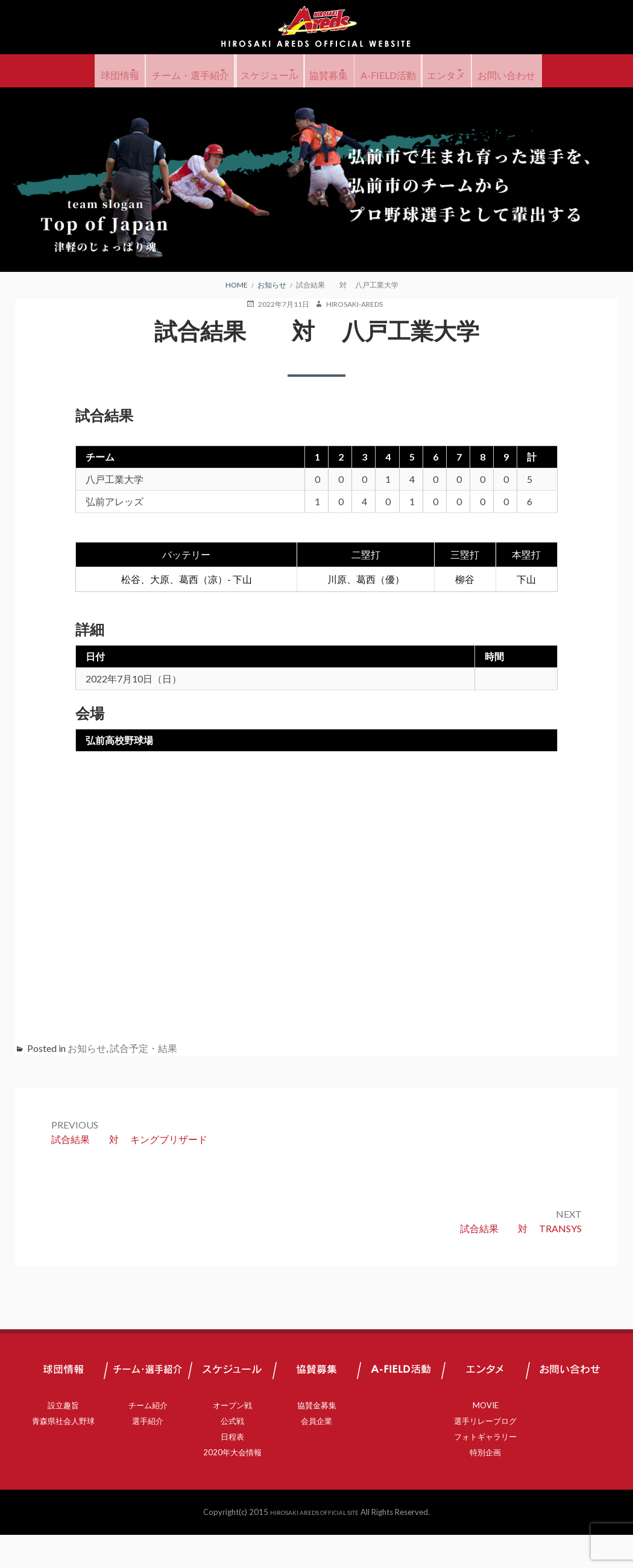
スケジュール (292, 71)
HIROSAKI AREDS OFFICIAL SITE (314, 1545)
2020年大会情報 (232, 1485)
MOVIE (486, 1438)
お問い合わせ (316, 104)
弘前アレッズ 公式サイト (316, 27)
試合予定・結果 (143, 1081)
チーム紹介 (148, 1438)
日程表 (232, 1470)
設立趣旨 (63, 1438)
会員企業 (316, 1454)
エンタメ (529, 71)
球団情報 (103, 71)
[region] (316, 213)
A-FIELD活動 (451, 71)
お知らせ (87, 1081)
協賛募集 (372, 71)
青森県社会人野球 (63, 1454)
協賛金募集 (316, 1438)
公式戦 (232, 1454)
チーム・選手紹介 (192, 71)
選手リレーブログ (485, 1454)
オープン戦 (232, 1438)
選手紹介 (147, 1454)
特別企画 (485, 1485)
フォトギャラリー (485, 1470)
